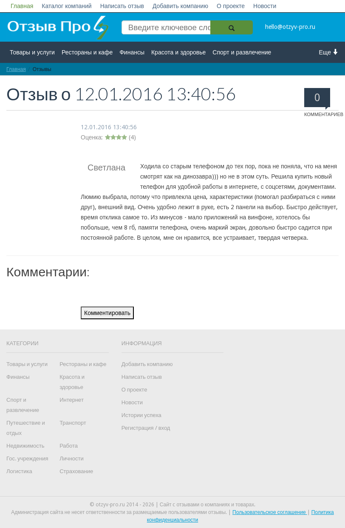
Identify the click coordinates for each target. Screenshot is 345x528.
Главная (22, 6)
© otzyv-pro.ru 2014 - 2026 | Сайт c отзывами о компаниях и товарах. (173, 505)
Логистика (19, 471)
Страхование (76, 471)
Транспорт (72, 423)
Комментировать (107, 312)
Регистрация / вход (146, 428)
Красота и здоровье (178, 52)
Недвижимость (25, 446)
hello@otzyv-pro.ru (290, 26)
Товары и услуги (32, 52)
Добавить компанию (180, 6)
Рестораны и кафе (87, 52)
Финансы (131, 52)
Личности (71, 458)
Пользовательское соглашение (269, 512)
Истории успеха (141, 415)
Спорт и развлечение (241, 52)
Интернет (71, 400)
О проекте (231, 6)
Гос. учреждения (27, 458)
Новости (264, 6)
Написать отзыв (122, 6)
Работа (68, 446)
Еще (329, 52)
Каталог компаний (66, 6)
